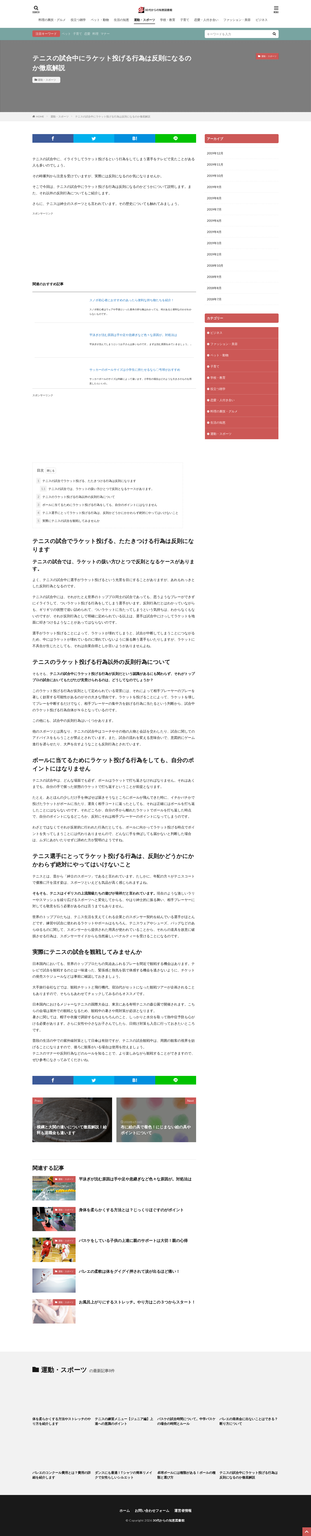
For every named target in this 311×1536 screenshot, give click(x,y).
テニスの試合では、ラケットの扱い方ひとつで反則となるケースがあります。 (97, 489)
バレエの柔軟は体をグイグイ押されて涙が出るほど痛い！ (129, 1271)
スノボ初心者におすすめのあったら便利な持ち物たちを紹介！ (131, 300)
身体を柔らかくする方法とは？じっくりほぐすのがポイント (131, 1209)
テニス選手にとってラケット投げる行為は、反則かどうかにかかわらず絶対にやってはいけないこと (107, 513)
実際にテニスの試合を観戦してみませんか (68, 521)
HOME (40, 116)
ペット (66, 33)
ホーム (124, 1510)
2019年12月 (215, 153)
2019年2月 (214, 254)
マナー (105, 33)
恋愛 (87, 33)
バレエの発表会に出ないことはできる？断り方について (248, 1421)
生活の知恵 (121, 20)
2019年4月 (214, 232)
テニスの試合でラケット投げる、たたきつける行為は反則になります (86, 481)
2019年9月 (214, 187)
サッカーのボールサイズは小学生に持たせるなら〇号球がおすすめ (134, 369)
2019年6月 (214, 220)
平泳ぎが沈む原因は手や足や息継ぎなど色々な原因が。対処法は (133, 335)
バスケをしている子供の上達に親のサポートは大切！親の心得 (133, 1240)
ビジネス (261, 20)
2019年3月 (214, 243)
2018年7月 (214, 299)
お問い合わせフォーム (152, 1510)
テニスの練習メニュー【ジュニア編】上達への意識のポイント (124, 1421)
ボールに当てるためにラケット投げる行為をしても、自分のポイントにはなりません (96, 505)
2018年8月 (214, 288)
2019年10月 (215, 175)
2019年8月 (214, 198)
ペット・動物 (100, 20)
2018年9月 (214, 277)
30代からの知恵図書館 (169, 1520)
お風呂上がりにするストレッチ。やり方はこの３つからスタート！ (137, 1302)
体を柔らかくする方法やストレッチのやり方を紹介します (61, 1421)
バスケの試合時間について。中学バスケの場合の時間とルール (186, 1421)
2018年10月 (215, 265)
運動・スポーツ (144, 20)
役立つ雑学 (78, 20)
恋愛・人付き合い (206, 20)
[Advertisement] (114, 246)
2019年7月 (214, 209)
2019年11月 (215, 164)
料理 (95, 33)
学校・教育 (167, 20)
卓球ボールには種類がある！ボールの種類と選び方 (186, 1475)
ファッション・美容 (237, 20)
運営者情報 (183, 1510)
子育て (184, 20)
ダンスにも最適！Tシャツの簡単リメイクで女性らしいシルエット (123, 1475)
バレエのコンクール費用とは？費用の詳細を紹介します (61, 1475)
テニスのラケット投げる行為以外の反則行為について (75, 497)
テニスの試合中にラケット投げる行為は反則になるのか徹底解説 (112, 116)
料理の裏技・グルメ (52, 20)
